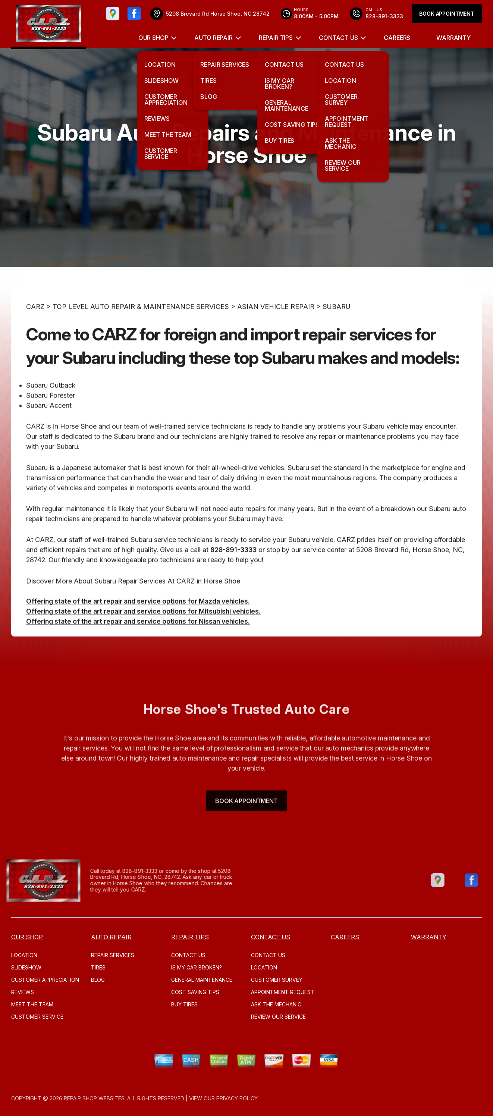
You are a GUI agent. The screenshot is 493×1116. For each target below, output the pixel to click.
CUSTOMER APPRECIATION (45, 980)
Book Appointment (446, 13)
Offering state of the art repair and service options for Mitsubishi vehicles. (143, 628)
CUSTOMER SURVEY (276, 980)
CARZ (35, 324)
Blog (98, 980)
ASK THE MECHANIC (276, 1004)
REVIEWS (22, 992)
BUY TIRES (184, 1004)
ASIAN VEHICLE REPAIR (275, 324)
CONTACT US (338, 37)
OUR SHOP (153, 37)
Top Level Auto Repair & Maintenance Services (141, 324)
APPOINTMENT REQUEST (282, 992)
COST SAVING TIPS (195, 992)
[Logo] (48, 24)
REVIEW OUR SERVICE (278, 1016)
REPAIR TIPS (276, 37)
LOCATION (24, 955)
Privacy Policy (237, 1098)
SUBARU (337, 324)
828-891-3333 (233, 567)
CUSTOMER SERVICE (37, 1016)
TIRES (98, 967)
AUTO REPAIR (213, 37)
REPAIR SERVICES (112, 955)
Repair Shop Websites (94, 1098)
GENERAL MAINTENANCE (201, 980)
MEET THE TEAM (32, 1004)
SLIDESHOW (26, 967)
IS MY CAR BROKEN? (196, 967)
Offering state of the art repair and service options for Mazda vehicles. (138, 618)
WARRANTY (453, 37)
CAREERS (397, 37)
